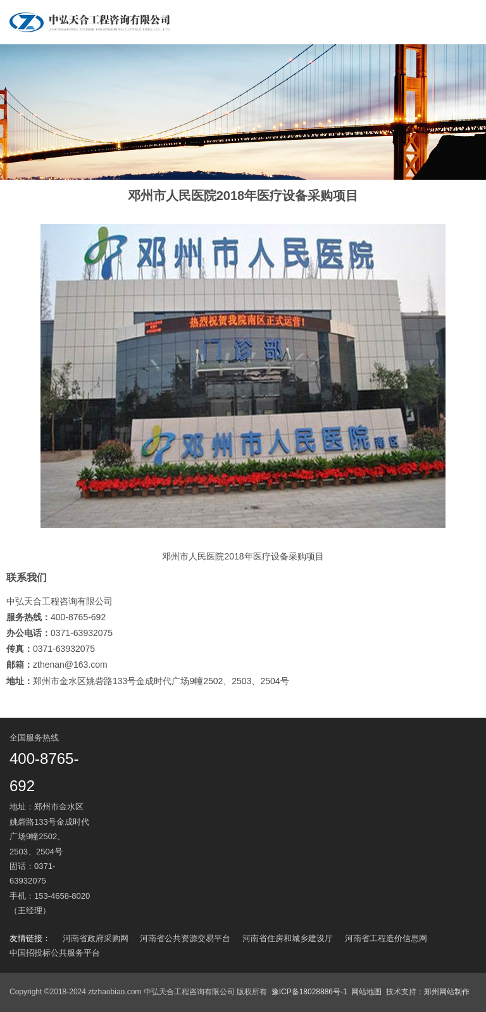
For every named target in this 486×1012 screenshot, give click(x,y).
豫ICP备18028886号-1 (309, 991)
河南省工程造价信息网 (386, 938)
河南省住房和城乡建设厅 (287, 938)
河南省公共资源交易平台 (185, 938)
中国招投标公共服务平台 (54, 953)
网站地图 (366, 991)
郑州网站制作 (447, 991)
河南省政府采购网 (95, 938)
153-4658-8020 (62, 896)
